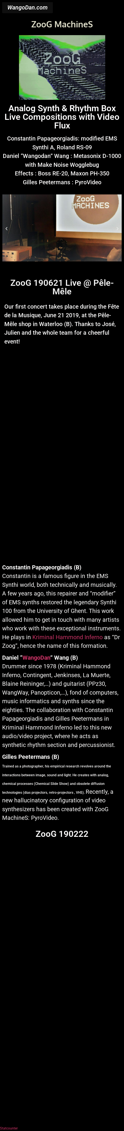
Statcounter (9, 1128)
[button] (6, 229)
